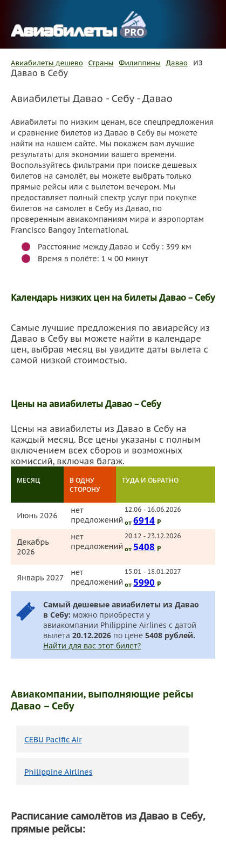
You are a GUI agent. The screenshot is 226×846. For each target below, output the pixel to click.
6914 (144, 519)
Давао (177, 62)
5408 (144, 546)
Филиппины (140, 62)
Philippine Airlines (58, 772)
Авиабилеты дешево (47, 62)
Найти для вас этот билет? (92, 645)
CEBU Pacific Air (53, 740)
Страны (101, 62)
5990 (144, 582)
